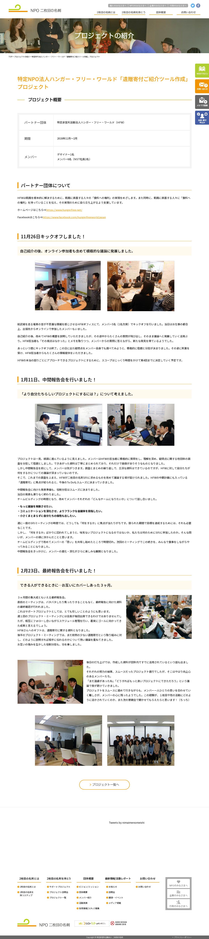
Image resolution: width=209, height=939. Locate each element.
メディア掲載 (115, 902)
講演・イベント (116, 897)
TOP (10, 56)
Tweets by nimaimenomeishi (126, 822)
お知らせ (113, 886)
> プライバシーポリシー (182, 937)
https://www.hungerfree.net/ (64, 210)
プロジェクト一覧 (57, 897)
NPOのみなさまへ (138, 5)
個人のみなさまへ (118, 5)
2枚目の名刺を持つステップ (27, 894)
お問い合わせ (144, 886)
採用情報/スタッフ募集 (89, 908)
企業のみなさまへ (158, 5)
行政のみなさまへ (178, 5)
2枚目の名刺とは (28, 886)
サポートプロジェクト (59, 886)
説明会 (112, 892)
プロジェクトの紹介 (22, 56)
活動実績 (83, 902)
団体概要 (83, 892)
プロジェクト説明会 (58, 892)
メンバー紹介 (85, 897)
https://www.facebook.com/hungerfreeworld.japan (74, 217)
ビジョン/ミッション (89, 886)
